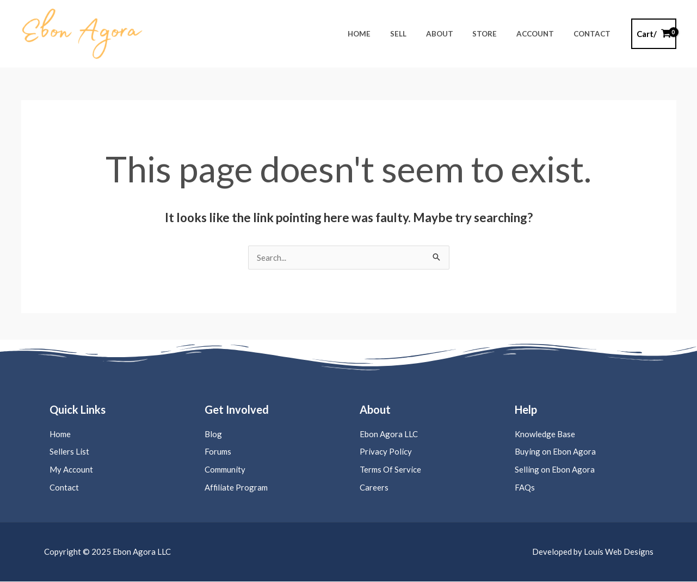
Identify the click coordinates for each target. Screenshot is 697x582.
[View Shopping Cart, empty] (653, 34)
